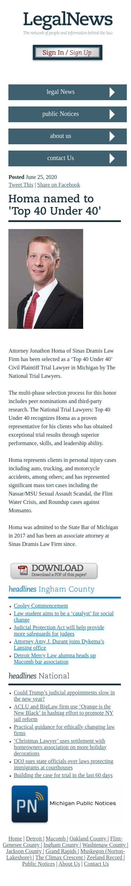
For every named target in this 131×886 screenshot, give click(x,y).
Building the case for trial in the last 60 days (63, 775)
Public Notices (38, 864)
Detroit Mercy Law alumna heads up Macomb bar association (55, 658)
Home (15, 839)
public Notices (60, 113)
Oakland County (89, 839)
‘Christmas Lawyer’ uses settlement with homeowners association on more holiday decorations (60, 747)
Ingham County (61, 845)
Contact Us (96, 864)
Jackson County (24, 851)
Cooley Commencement (41, 606)
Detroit (34, 839)
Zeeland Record (105, 857)
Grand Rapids (61, 851)
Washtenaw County (104, 845)
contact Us (60, 157)
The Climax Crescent (59, 857)
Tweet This (20, 185)
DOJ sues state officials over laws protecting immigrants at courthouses (63, 764)
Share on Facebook (58, 185)
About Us (69, 864)
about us (60, 135)
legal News (60, 91)
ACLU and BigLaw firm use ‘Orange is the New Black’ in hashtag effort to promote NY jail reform (63, 713)
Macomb (56, 839)
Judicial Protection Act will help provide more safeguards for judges (59, 630)
